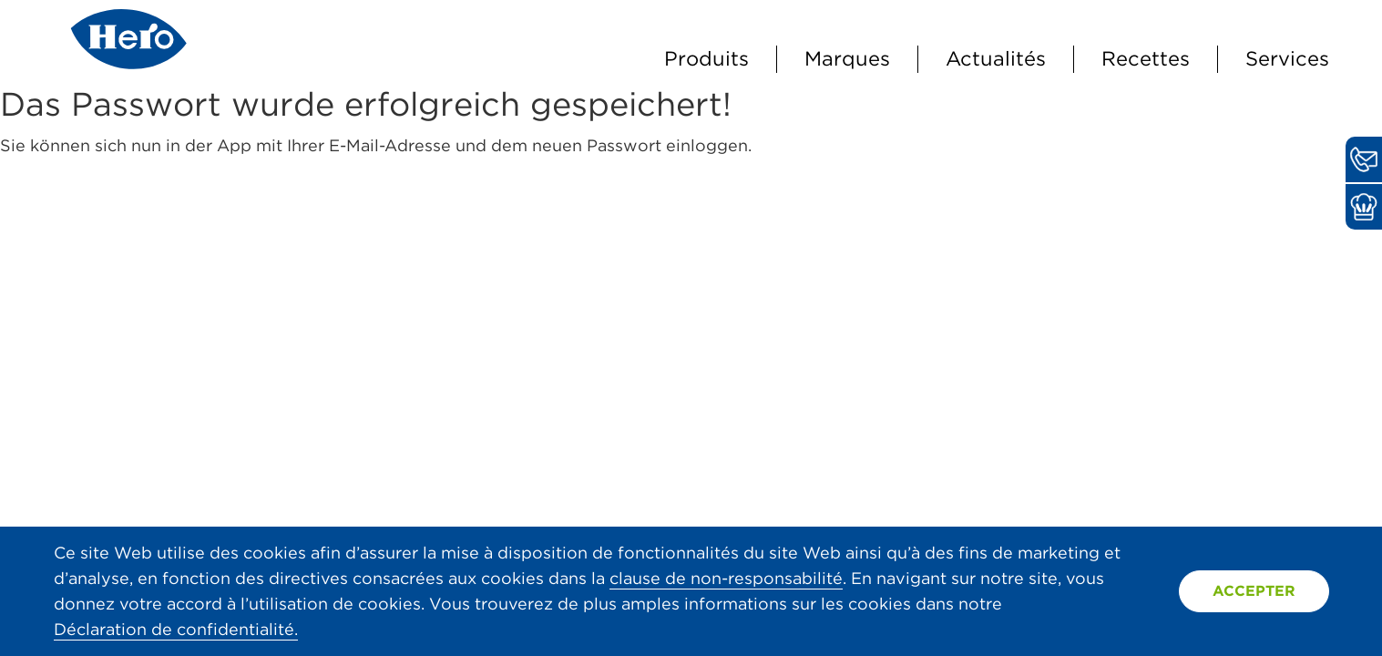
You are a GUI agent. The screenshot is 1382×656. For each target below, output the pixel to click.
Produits (706, 58)
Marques (847, 58)
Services (1287, 58)
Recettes (1145, 58)
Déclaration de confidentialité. (176, 629)
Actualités (996, 58)
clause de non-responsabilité (726, 578)
